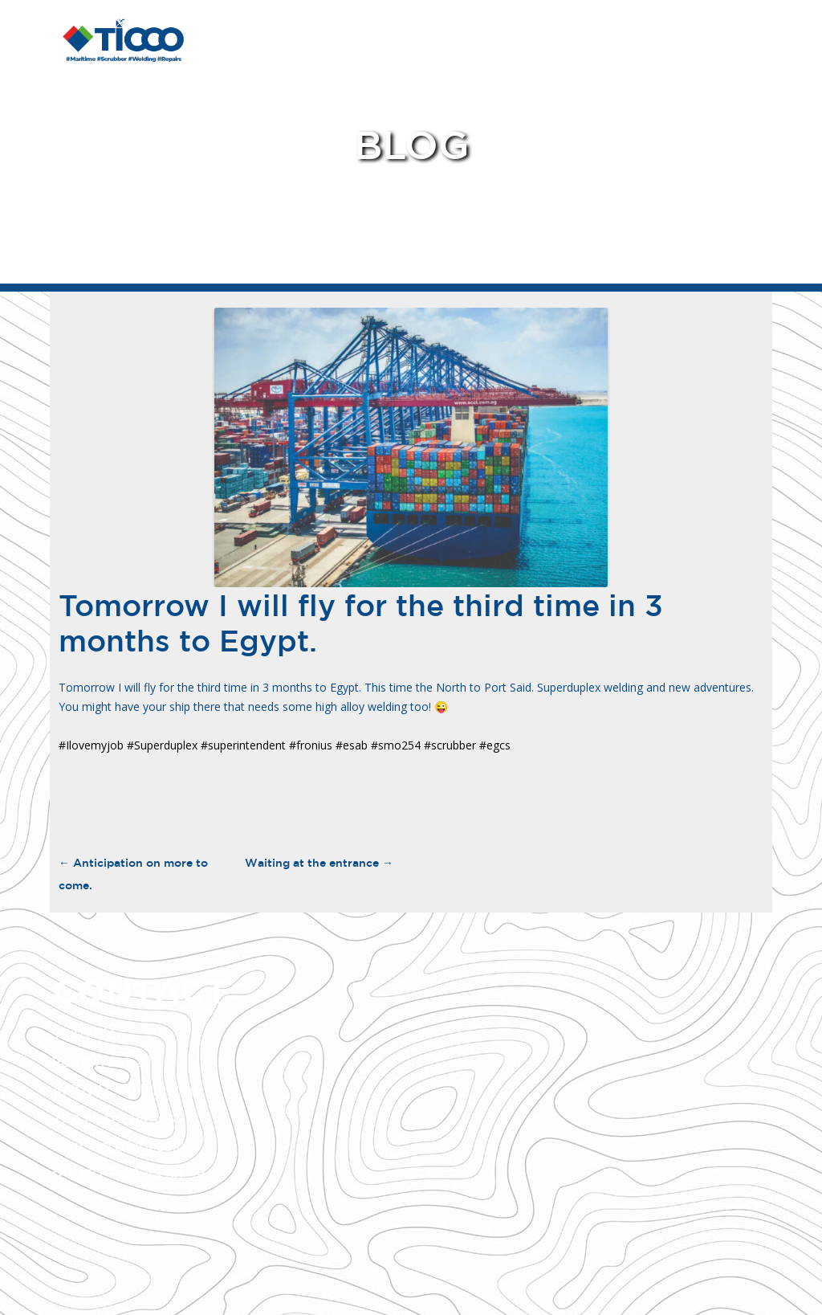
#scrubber (450, 745)
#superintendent (243, 745)
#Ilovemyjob (91, 745)
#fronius (310, 745)
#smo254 (396, 745)
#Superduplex (162, 745)
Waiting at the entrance (319, 862)
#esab (352, 745)
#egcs (495, 745)
